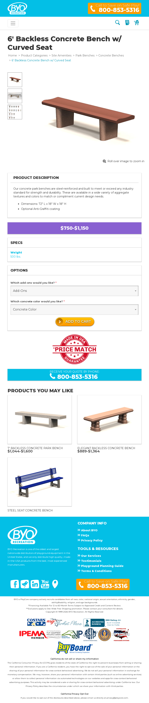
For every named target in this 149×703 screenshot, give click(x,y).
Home (12, 55)
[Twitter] (25, 587)
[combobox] (74, 291)
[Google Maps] (55, 587)
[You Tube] (45, 587)
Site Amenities (61, 55)
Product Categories (34, 55)
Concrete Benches (111, 55)
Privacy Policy (32, 686)
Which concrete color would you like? (37, 301)
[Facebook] (15, 587)
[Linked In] (35, 587)
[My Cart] (136, 23)
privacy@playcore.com (117, 698)
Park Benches (84, 55)
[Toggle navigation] (13, 23)
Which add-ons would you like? (33, 282)
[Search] (117, 23)
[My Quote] (127, 23)
